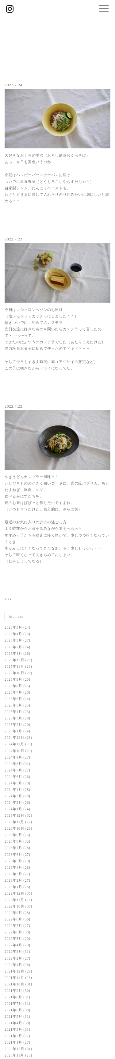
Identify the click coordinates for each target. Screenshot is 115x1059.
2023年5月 (13, 861)
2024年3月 (13, 796)
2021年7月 (13, 1004)
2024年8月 (13, 764)
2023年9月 (13, 835)
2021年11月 (14, 978)
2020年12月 (14, 1049)
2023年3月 (13, 874)
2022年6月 (13, 932)
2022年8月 (13, 919)
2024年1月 (13, 809)
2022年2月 (13, 958)
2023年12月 (14, 816)
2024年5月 (13, 783)
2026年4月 (13, 634)
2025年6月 (13, 699)
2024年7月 (13, 770)
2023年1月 (13, 887)
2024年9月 (13, 757)
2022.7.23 (13, 239)
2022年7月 (13, 926)
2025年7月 (13, 693)
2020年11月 (14, 1055)
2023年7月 (13, 848)
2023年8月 (13, 842)
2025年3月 (13, 718)
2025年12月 (14, 660)
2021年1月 (13, 1043)
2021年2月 (13, 1036)
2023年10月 (14, 829)
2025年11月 (14, 667)
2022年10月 (14, 906)
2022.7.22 (13, 406)
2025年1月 (13, 731)
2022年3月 (13, 952)
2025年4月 (13, 712)
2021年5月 (13, 1017)
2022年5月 (13, 939)
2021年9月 (13, 991)
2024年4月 (13, 790)
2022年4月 (13, 945)
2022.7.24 (13, 85)
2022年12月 (14, 894)
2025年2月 (13, 725)
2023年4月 (13, 868)
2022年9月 (13, 913)
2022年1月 (13, 965)
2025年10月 (14, 673)
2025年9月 (13, 680)
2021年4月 (13, 1023)
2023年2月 (13, 881)
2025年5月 (13, 705)
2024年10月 (14, 751)
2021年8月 (13, 997)
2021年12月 (14, 971)
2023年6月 (13, 855)
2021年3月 (13, 1030)
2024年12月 (14, 738)
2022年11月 (14, 900)
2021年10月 (14, 984)
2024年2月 (13, 803)
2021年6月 (13, 1010)
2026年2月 (13, 647)
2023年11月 (14, 822)
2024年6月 (13, 777)
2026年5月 (13, 628)
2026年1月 (13, 654)
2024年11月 (14, 744)
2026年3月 (13, 640)
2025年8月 (13, 686)
